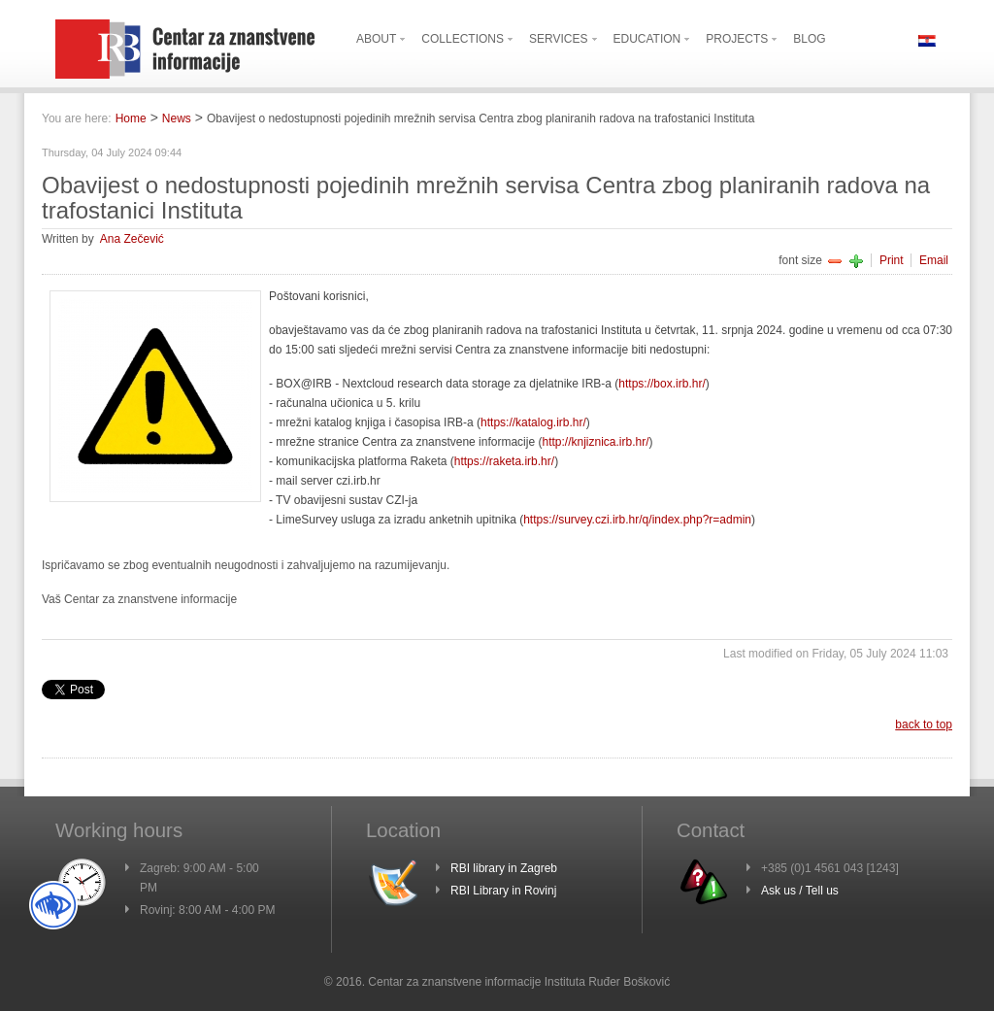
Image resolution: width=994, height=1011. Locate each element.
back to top (923, 724)
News (176, 118)
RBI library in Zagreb (503, 868)
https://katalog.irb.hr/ (533, 422)
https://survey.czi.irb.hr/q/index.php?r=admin (637, 519)
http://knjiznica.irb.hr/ (595, 442)
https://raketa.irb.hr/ (504, 461)
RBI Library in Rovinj (503, 890)
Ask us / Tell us (800, 890)
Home (131, 118)
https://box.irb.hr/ (661, 383)
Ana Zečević (132, 239)
